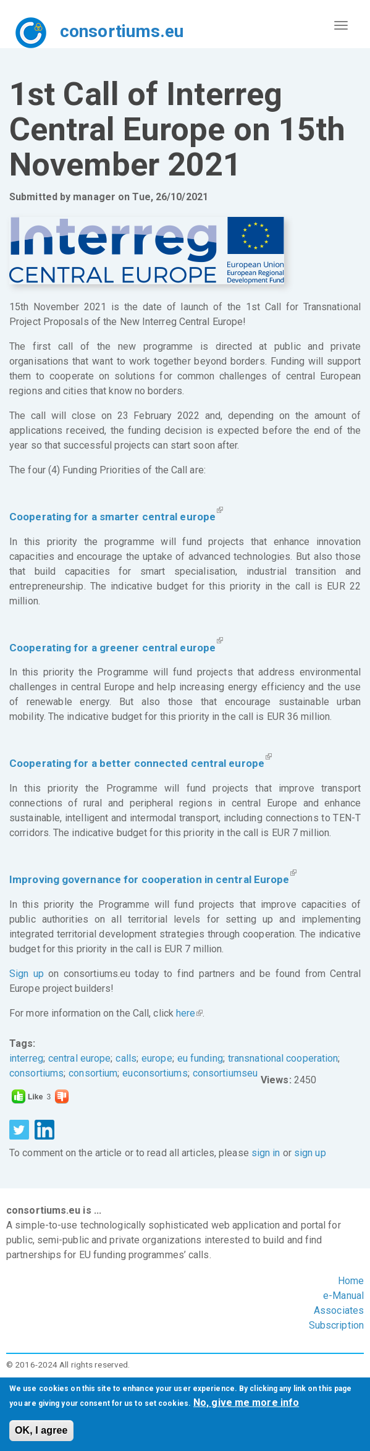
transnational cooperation (283, 1058)
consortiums (36, 1073)
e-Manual (343, 1295)
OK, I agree (41, 1430)
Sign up (26, 973)
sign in (265, 1153)
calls (126, 1058)
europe (156, 1058)
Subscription (336, 1325)
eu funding (200, 1058)
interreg (26, 1058)
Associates (339, 1310)
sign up (310, 1153)
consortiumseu (225, 1073)
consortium (93, 1073)
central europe (79, 1058)
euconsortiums (154, 1073)
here (189, 1013)
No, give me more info (246, 1402)
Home (351, 1281)
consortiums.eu (121, 31)
